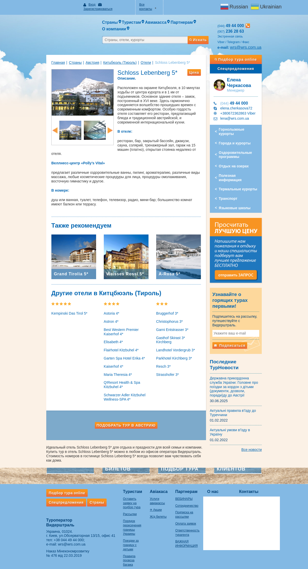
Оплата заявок (181, 507)
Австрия (72, 53)
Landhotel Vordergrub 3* (175, 334)
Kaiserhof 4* (103, 354)
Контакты (250, 475)
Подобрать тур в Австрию (121, 413)
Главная (38, 53)
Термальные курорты (248, 168)
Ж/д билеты (146, 496)
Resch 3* (163, 350)
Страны (55, 53)
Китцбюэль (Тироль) (100, 53)
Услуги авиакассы (150, 482)
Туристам (112, 475)
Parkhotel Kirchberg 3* (174, 342)
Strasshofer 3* (167, 358)
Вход (78, 4)
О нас (214, 475)
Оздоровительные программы (245, 137)
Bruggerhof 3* (167, 301)
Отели (126, 53)
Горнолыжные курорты (249, 116)
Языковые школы (244, 186)
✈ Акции (144, 489)
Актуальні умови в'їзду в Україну (246, 401)
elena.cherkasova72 (246, 95)
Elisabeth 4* (103, 330)
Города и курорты (245, 126)
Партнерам (182, 475)
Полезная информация (249, 158)
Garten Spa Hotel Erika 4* (114, 346)
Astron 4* (101, 309)
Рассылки (110, 493)
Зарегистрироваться (105, 4)
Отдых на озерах (244, 149)
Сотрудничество (182, 489)
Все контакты (145, 4)
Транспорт (238, 177)
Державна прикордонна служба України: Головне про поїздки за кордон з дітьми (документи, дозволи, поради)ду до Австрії (246, 359)
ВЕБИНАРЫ (179, 482)
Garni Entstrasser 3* (172, 318)
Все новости (271, 416)
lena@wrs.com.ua (244, 105)
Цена (204, 63)
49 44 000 (244, 90)
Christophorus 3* (169, 309)
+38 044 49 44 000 (49, 524)
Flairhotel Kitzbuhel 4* (111, 338)
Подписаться (239, 326)
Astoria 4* (101, 301)
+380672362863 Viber (248, 100)
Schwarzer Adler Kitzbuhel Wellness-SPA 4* (114, 385)
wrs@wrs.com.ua (255, 38)
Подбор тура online (251, 50)
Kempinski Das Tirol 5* (49, 301)
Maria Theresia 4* (108, 362)
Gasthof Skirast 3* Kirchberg (178, 326)
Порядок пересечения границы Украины (115, 505)
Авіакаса (146, 475)
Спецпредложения (251, 59)
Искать (207, 29)
